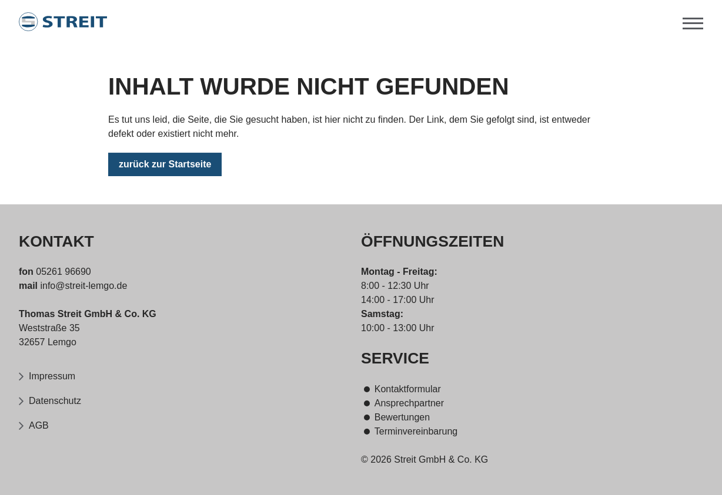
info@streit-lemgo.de (82, 286)
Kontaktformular (408, 389)
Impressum (52, 376)
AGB (39, 425)
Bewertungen (402, 417)
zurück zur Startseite (165, 165)
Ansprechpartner (409, 403)
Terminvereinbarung (416, 431)
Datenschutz (55, 401)
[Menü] (693, 21)
